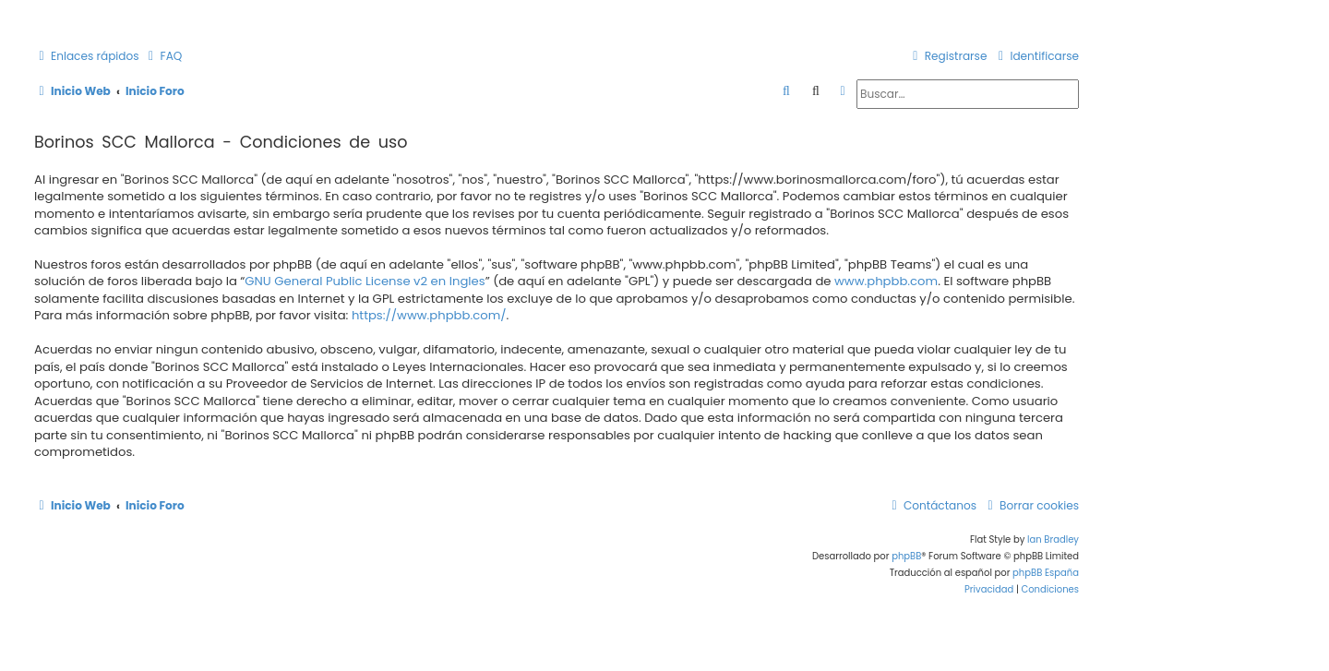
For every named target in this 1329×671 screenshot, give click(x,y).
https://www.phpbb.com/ (429, 315)
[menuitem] (163, 56)
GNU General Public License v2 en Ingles (365, 281)
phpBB (906, 556)
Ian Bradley (1053, 539)
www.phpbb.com (886, 281)
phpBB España (1045, 573)
